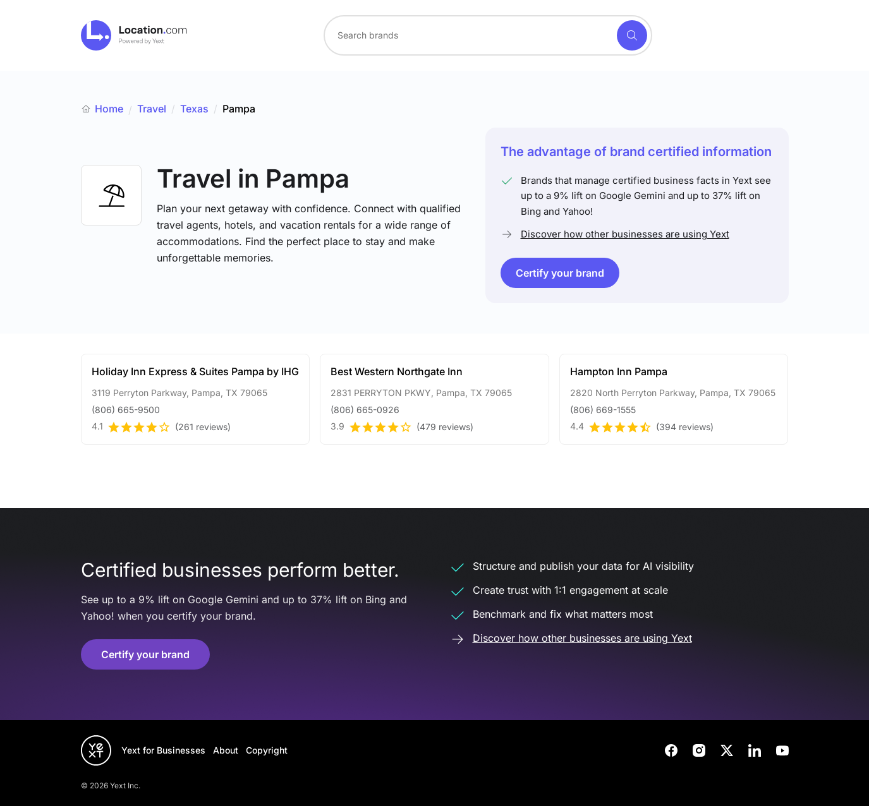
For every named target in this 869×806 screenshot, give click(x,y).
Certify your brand (560, 273)
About (225, 750)
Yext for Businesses (163, 750)
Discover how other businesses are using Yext (625, 234)
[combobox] (488, 35)
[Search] (632, 35)
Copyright (267, 750)
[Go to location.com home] (134, 35)
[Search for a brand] (469, 35)
